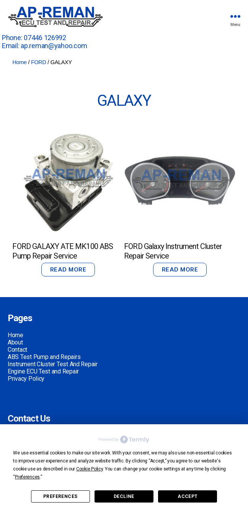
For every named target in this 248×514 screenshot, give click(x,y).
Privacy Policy (26, 378)
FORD (38, 62)
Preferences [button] (27, 477)
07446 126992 (45, 38)
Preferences (60, 496)
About (15, 342)
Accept (187, 496)
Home (19, 62)
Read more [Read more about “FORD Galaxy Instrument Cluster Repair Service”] (180, 269)
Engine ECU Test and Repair (43, 371)
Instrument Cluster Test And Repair (53, 364)
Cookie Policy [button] (89, 469)
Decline (124, 496)
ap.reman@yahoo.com (54, 46)
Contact (17, 349)
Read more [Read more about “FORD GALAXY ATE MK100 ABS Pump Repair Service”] (68, 269)
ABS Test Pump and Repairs (44, 356)
